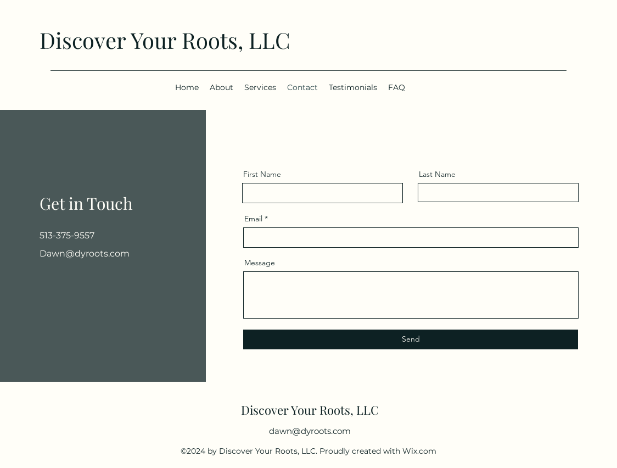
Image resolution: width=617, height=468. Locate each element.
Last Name (437, 174)
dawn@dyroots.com (310, 431)
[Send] (410, 339)
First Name (262, 174)
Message (259, 262)
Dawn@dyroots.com (85, 253)
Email (253, 218)
